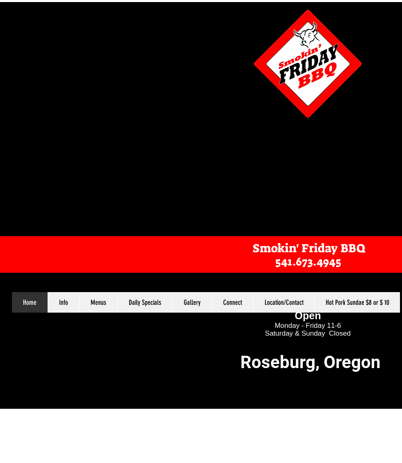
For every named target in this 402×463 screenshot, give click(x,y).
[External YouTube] (294, 172)
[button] (98, 302)
